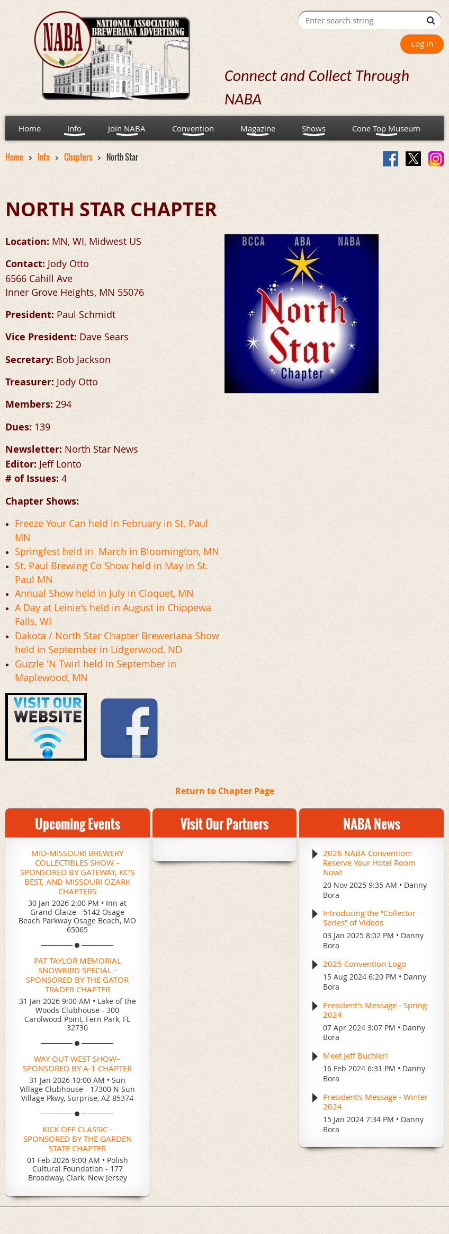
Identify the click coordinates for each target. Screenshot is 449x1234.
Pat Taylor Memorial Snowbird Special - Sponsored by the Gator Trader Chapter (77, 974)
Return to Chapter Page (224, 791)
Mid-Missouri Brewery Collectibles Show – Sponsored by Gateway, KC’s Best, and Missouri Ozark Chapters (77, 872)
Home (14, 157)
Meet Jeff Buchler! (355, 1055)
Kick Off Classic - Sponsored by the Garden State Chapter (77, 1138)
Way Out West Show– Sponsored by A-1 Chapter (77, 1063)
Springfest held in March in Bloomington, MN (117, 551)
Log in (422, 43)
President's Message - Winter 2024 (375, 1101)
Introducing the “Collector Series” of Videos (369, 917)
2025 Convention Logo (364, 963)
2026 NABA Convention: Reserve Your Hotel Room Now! (369, 862)
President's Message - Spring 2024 (375, 1010)
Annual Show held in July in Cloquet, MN (104, 593)
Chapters (78, 157)
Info (44, 157)
